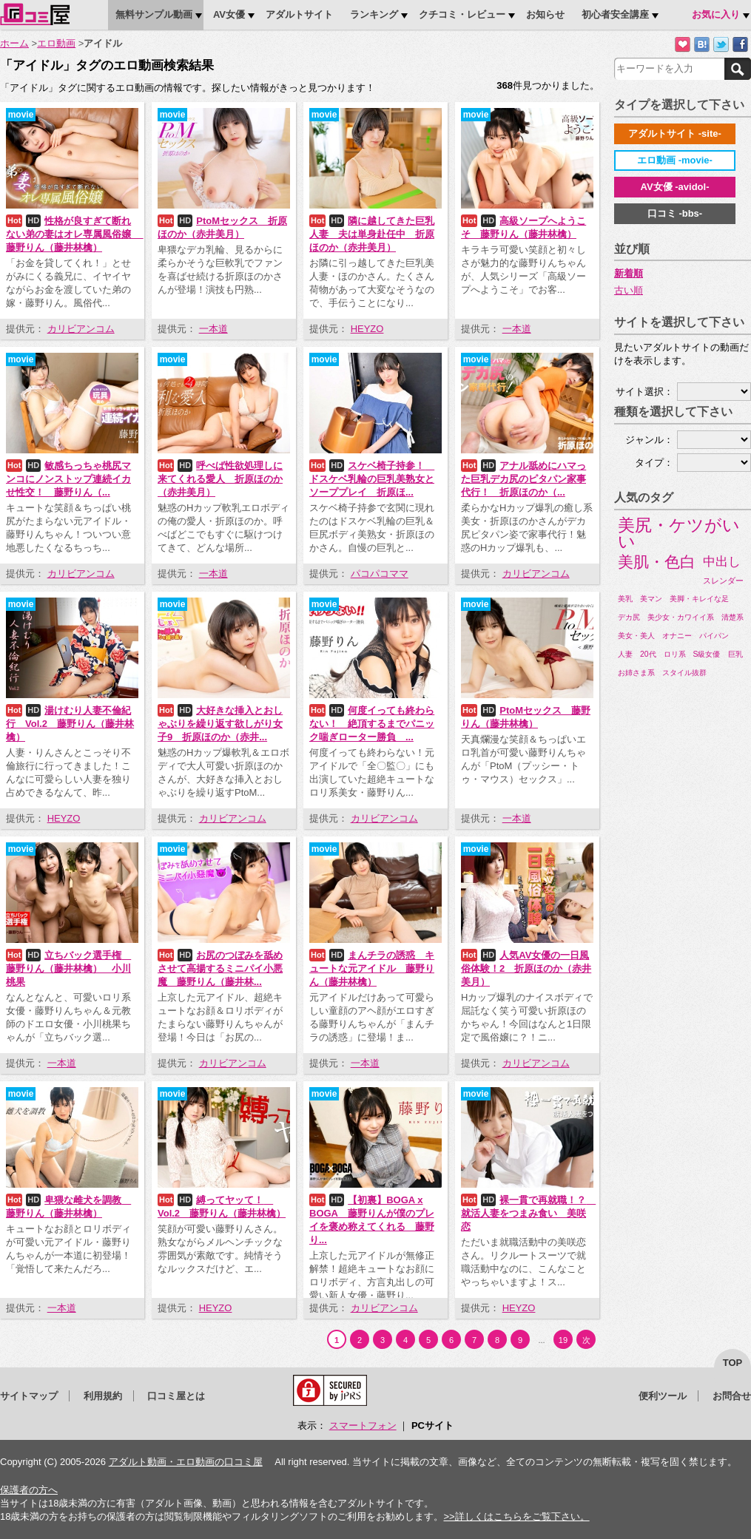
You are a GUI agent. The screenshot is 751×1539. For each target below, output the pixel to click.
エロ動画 (56, 43)
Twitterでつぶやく (721, 45)
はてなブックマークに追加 (701, 45)
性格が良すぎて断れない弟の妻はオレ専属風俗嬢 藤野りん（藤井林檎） (75, 234)
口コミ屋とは (176, 1395)
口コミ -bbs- (674, 213)
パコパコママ (379, 573)
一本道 (213, 328)
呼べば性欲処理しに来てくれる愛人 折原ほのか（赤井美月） (220, 479)
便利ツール (663, 1395)
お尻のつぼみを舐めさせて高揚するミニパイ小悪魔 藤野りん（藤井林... (220, 968)
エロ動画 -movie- (675, 160)
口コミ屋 (35, 14)
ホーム (14, 43)
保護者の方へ (29, 1489)
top (733, 1362)
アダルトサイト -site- (674, 133)
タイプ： (654, 462)
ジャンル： (649, 439)
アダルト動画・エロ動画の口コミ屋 (186, 1461)
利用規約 (103, 1395)
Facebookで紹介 (740, 45)
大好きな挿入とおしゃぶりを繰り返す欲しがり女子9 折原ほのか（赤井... (220, 724)
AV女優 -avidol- (675, 186)
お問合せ (732, 1395)
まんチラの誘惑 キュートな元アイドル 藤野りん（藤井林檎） (371, 968)
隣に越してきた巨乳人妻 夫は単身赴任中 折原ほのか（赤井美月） (371, 234)
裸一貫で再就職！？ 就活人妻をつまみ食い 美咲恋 (528, 1213)
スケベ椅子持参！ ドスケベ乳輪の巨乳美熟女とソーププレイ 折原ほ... (371, 479)
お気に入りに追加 (682, 45)
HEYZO (367, 328)
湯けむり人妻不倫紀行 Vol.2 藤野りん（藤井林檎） (70, 724)
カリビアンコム (81, 328)
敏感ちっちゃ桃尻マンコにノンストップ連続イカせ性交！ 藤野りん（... (68, 479)
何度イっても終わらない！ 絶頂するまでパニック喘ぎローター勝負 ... (371, 724)
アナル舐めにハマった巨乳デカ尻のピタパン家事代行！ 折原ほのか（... (523, 479)
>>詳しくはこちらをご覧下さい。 (516, 1516)
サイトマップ (29, 1395)
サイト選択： (644, 391)
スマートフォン (363, 1425)
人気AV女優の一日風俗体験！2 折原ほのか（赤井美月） (526, 968)
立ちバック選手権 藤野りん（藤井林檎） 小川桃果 (68, 968)
